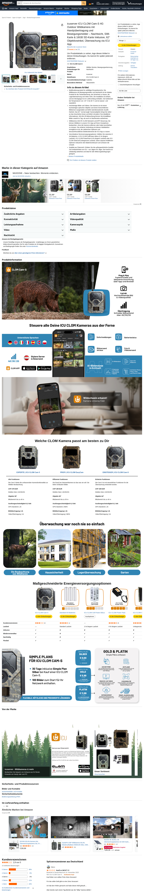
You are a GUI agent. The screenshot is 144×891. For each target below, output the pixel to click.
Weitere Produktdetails (76, 156)
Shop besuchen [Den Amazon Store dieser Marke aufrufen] (100, 774)
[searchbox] (51, 3)
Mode (86, 8)
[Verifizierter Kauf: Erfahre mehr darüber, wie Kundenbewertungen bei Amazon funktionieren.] (69, 874)
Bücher (66, 8)
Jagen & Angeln (16, 17)
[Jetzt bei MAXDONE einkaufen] (22, 176)
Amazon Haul (13, 8)
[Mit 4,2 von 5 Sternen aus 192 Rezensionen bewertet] (33, 846)
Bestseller (23, 8)
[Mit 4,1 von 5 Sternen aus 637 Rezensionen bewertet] (118, 844)
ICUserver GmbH (133, 52)
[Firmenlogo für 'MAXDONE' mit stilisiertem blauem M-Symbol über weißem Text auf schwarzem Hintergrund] (5, 174)
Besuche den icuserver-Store (76, 47)
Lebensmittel (104, 8)
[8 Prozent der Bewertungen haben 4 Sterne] (17, 873)
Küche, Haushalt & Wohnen (131, 8)
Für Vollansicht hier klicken (33, 72)
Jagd (24, 17)
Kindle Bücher (115, 8)
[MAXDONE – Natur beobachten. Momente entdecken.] (36, 173)
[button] (4, 8)
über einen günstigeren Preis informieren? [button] (31, 253)
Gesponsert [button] (137, 204)
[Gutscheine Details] (98, 8)
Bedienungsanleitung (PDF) (11, 797)
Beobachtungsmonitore (33, 17)
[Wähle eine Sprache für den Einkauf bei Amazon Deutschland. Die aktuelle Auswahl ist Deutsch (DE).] (91, 3)
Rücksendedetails (32, 246)
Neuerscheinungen (35, 8)
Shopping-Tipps (76, 8)
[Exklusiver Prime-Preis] (55, 198)
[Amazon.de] (8, 3)
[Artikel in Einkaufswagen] (134, 3)
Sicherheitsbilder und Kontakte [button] (12, 791)
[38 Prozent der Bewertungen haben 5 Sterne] (17, 869)
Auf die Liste (123, 91)
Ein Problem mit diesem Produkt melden (82, 160)
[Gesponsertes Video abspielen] (28, 827)
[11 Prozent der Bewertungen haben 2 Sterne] (17, 880)
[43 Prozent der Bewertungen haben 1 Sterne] (17, 884)
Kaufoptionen (89, 616)
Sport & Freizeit (6, 17)
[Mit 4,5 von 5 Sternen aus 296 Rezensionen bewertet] (76, 847)
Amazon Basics (49, 8)
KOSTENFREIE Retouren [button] (127, 33)
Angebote (59, 8)
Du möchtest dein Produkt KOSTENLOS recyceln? (22, 89)
